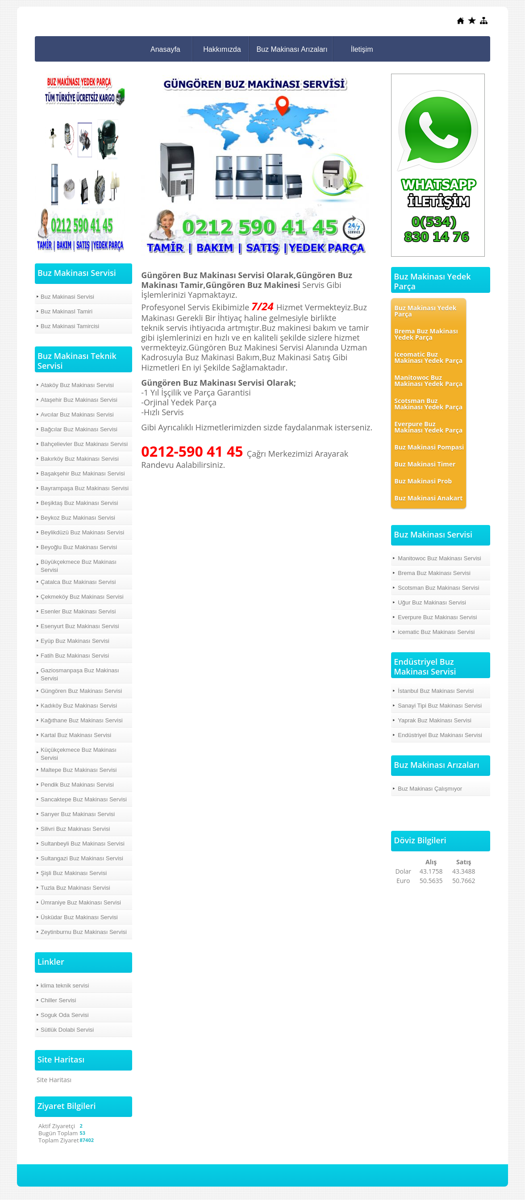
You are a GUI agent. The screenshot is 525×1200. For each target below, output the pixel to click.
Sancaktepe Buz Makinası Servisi (84, 799)
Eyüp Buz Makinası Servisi (75, 641)
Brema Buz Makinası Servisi (434, 573)
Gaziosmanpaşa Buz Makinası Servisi (80, 674)
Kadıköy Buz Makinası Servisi (79, 705)
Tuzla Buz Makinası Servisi (75, 887)
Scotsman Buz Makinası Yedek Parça (428, 403)
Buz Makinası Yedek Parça (425, 311)
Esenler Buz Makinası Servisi (78, 611)
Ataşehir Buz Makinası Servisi (79, 399)
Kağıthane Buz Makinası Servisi (82, 720)
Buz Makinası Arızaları (291, 49)
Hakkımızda (222, 49)
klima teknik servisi (65, 985)
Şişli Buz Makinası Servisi (74, 873)
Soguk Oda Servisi (65, 1015)
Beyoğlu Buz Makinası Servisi (79, 547)
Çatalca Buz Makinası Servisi (78, 582)
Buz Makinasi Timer (424, 464)
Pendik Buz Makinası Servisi (77, 784)
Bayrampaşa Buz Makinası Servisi (85, 488)
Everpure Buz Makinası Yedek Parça (428, 427)
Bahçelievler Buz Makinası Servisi (84, 444)
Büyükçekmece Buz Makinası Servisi (79, 565)
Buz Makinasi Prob (423, 481)
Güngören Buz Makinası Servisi (81, 691)
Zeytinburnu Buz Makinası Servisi (84, 932)
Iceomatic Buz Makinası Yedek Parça (428, 357)
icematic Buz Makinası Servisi (436, 632)
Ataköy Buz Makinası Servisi (77, 385)
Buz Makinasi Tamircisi (70, 326)
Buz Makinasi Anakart (428, 498)
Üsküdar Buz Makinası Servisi (79, 917)
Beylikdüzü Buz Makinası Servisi (82, 532)
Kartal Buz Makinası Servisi (76, 735)
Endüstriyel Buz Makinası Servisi (440, 735)
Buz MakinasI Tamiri (66, 311)
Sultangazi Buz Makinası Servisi (82, 858)
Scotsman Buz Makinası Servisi (438, 587)
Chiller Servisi (58, 1000)
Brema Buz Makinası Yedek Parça (426, 334)
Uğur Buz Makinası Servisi (432, 602)
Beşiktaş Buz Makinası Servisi (79, 503)
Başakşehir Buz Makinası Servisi (83, 473)
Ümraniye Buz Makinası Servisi (81, 902)
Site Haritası (54, 1079)
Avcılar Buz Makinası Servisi (77, 414)
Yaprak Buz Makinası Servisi (434, 720)
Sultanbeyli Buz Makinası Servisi (83, 843)
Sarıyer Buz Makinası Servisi (78, 814)
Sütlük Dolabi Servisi (67, 1029)
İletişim (362, 49)
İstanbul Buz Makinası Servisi (436, 691)
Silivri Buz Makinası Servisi (75, 828)
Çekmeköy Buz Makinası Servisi (82, 596)
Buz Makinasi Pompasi (429, 447)
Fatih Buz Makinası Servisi (75, 655)
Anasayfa (165, 49)
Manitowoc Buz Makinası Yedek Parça (428, 380)
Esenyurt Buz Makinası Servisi (80, 626)
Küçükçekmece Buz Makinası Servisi (79, 753)
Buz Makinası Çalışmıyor (430, 788)
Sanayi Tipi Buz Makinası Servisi (440, 705)
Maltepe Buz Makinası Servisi (79, 770)
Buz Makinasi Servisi (67, 296)
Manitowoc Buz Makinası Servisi (439, 558)
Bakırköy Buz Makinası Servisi (80, 458)
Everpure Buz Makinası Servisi (437, 617)
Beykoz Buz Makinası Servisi (78, 517)
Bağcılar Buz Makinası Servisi (79, 429)
